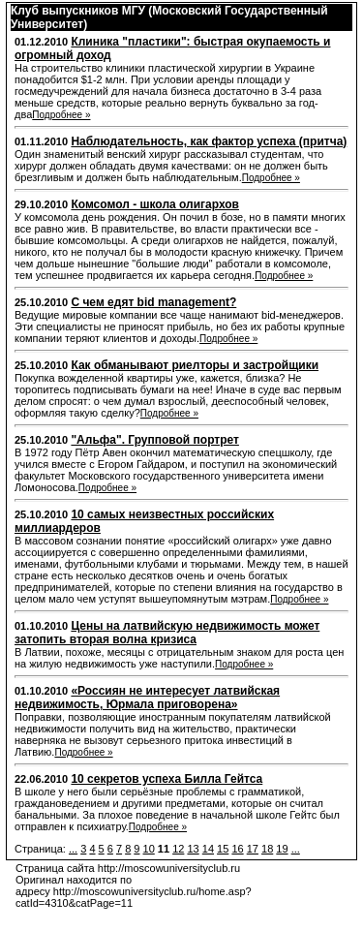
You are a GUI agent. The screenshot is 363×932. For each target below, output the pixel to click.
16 (237, 848)
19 (281, 848)
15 (222, 848)
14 (208, 848)
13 (192, 848)
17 (252, 848)
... (73, 848)
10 (149, 848)
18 (267, 848)
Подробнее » (61, 114)
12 (178, 848)
